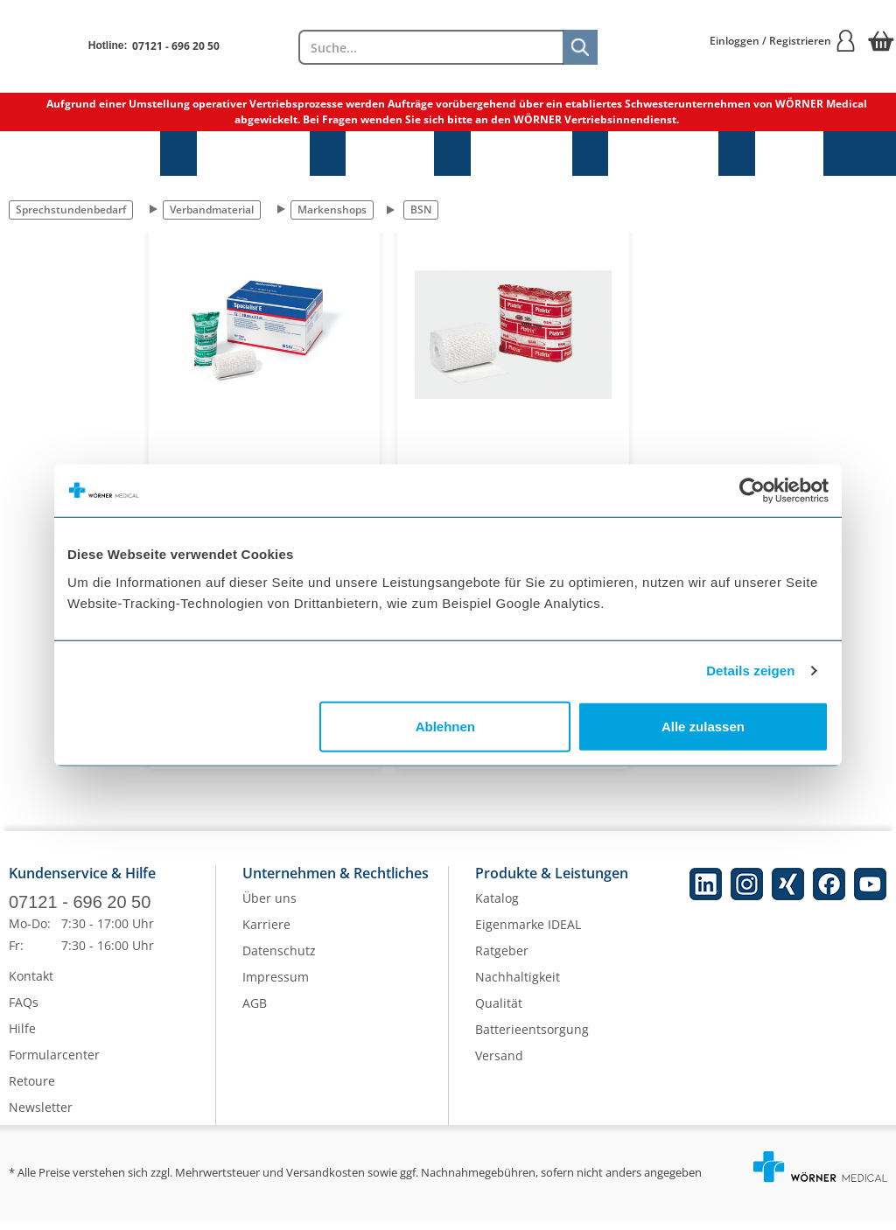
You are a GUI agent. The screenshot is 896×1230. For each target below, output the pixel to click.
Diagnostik (522, 153)
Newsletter (41, 1116)
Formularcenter (54, 1063)
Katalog (497, 907)
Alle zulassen (703, 725)
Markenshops (332, 209)
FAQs (23, 1011)
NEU (789, 153)
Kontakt (31, 984)
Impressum (275, 986)
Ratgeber (501, 960)
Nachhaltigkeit (517, 986)
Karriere (266, 934)
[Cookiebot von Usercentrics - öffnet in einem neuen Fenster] (752, 491)
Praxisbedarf (253, 153)
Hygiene (389, 153)
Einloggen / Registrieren (783, 41)
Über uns (269, 907)
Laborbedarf (663, 153)
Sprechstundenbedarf (80, 153)
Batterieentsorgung (532, 1039)
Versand (499, 1065)
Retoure (32, 1089)
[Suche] (580, 47)
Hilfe (22, 1037)
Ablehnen (445, 725)
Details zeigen (750, 670)
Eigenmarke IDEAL (528, 934)
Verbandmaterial (212, 209)
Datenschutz (279, 960)
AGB (254, 1012)
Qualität (498, 1012)
